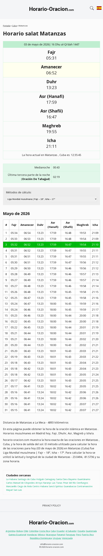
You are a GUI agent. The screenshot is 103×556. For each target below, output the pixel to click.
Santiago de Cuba (26, 479)
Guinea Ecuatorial (17, 534)
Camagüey (50, 479)
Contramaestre (85, 486)
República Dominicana (41, 538)
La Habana (11, 479)
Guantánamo (83, 479)
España (81, 530)
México (41, 534)
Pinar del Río (69, 482)
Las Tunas (57, 482)
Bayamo (72, 479)
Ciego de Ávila (24, 486)
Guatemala (91, 530)
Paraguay (70, 534)
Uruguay (57, 538)
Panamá (61, 534)
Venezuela (67, 538)
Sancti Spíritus (56, 486)
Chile (26, 530)
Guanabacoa (70, 486)
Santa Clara (62, 479)
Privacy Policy (51, 505)
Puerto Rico (88, 534)
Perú (78, 534)
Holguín (40, 479)
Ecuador (60, 530)
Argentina (11, 530)
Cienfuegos (82, 482)
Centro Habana (40, 486)
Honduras (32, 534)
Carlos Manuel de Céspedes (20, 482)
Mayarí (9, 489)
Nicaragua (51, 534)
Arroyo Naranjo (43, 482)
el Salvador (71, 530)
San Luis (18, 489)
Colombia (33, 530)
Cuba (14, 25)
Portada (6, 25)
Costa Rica (44, 530)
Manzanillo (11, 486)
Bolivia (19, 530)
